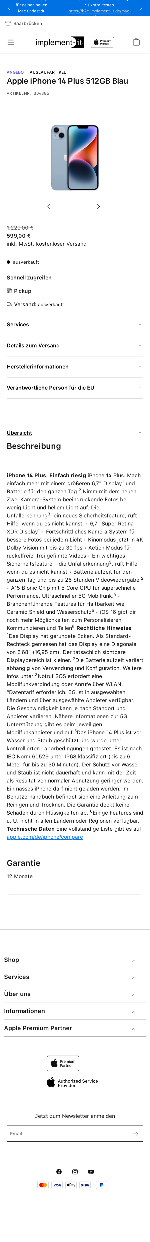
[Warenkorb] (136, 41)
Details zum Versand (33, 345)
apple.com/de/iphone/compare (45, 837)
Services (18, 324)
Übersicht (19, 433)
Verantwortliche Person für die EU (50, 388)
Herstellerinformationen (38, 366)
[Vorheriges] (50, 202)
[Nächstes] (100, 202)
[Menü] (13, 42)
